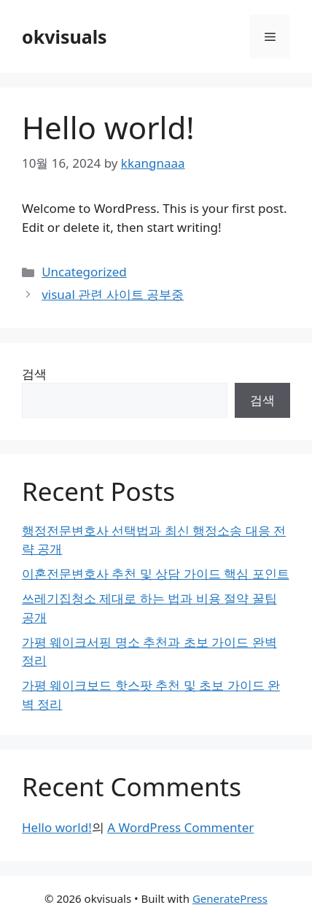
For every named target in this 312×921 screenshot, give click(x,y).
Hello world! (57, 827)
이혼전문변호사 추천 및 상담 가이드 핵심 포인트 (155, 573)
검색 (34, 373)
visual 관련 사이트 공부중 (113, 294)
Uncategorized (84, 271)
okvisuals (64, 36)
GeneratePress (230, 898)
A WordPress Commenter (180, 827)
